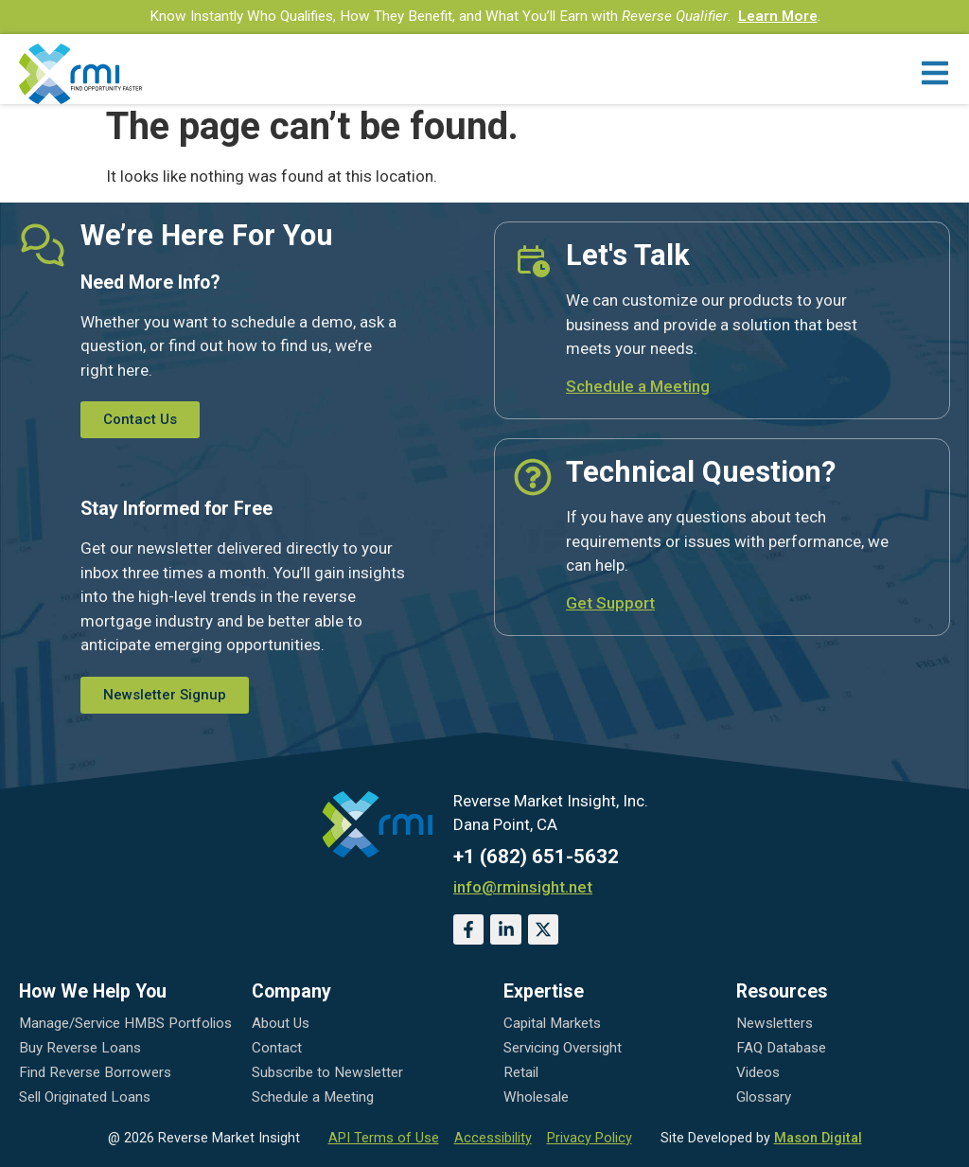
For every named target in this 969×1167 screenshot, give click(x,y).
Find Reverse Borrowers (95, 1072)
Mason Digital (818, 1138)
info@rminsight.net (522, 886)
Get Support (610, 602)
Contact (277, 1047)
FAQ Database (781, 1047)
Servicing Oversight (562, 1047)
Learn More (778, 16)
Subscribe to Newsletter (327, 1072)
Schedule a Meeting (638, 386)
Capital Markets (552, 1023)
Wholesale (536, 1096)
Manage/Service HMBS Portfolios (125, 1023)
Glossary (763, 1096)
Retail (520, 1072)
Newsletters (774, 1023)
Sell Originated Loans (84, 1096)
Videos (758, 1072)
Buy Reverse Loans (80, 1047)
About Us (280, 1023)
